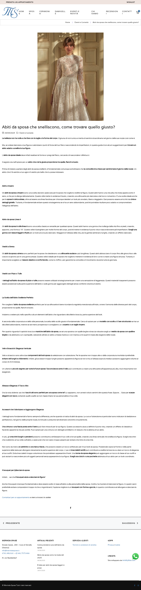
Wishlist (131, 2)
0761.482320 (8, 553)
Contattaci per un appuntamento (16, 497)
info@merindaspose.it (10, 550)
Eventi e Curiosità (81, 22)
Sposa (31, 12)
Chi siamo (94, 12)
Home (21, 12)
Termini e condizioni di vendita (84, 545)
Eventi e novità (74, 12)
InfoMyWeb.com (128, 560)
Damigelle (60, 12)
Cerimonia (44, 12)
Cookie (117, 545)
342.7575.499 (22, 553)
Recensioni (112, 12)
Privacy (110, 545)
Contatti (127, 12)
